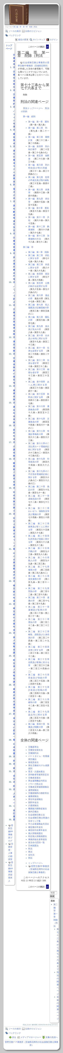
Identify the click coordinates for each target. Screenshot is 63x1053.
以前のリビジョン (33, 31)
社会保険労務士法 (14, 503)
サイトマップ (39, 39)
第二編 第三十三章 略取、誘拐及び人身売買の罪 (39, 634)
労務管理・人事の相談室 (10, 852)
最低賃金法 (14, 140)
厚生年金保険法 (14, 416)
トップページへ (35, 863)
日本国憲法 (14, 750)
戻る (14, 1037)
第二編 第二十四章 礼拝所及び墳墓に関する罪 (39, 539)
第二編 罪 (28, 247)
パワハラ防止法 (14, 295)
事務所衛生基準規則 (14, 701)
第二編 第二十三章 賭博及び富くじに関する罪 (39, 526)
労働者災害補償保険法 (14, 323)
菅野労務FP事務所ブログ (10, 833)
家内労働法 (33, 811)
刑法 (14, 788)
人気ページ (14, 799)
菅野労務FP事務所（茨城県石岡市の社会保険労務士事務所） (38, 869)
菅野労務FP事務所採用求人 (10, 871)
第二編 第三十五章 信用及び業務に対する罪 (39, 662)
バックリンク (15, 35)
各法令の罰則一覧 (14, 729)
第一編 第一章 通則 (38, 121)
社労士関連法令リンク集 (14, 533)
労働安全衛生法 (14, 81)
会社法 (14, 779)
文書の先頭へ (51, 1037)
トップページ (9, 47)
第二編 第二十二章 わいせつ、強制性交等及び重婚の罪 (39, 511)
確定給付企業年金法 (14, 620)
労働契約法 (14, 100)
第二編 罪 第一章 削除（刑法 (25, 27)
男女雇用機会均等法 (14, 269)
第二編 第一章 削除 (38, 252)
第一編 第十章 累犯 (38, 208)
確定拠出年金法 (14, 594)
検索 (52, 896)
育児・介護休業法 (36, 771)
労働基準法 (14, 61)
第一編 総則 (29, 116)
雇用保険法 (14, 347)
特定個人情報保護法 (14, 672)
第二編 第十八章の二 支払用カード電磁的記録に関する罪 (39, 446)
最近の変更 (23, 39)
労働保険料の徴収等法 (14, 372)
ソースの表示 (15, 31)
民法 (14, 762)
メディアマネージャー (31, 1037)
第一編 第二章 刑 (37, 128)
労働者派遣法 (14, 245)
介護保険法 (14, 452)
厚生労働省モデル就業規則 (14, 168)
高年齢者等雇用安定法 (14, 219)
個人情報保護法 (14, 646)
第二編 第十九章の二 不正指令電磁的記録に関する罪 (39, 474)
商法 (14, 770)
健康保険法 (14, 396)
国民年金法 (14, 436)
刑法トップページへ (33, 108)
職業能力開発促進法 (14, 475)
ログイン (54, 39)
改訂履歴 (14, 815)
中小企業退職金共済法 (14, 567)
